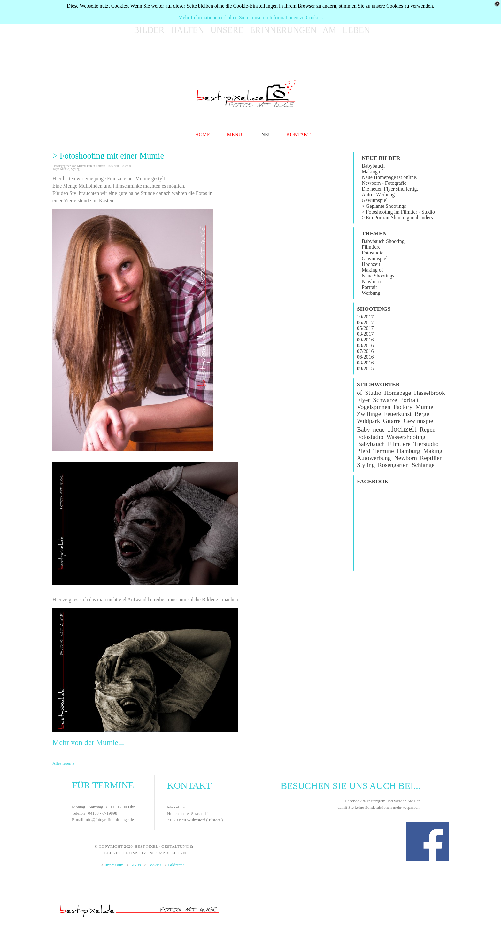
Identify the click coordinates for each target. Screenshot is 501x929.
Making (432, 451)
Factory (402, 406)
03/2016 (365, 362)
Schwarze (385, 399)
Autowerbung (374, 458)
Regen (427, 429)
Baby (363, 429)
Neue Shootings (378, 275)
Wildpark (368, 421)
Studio (373, 392)
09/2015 (365, 368)
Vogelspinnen (373, 406)
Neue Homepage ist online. (389, 177)
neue (379, 429)
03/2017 (365, 334)
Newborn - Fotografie (384, 183)
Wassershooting (405, 436)
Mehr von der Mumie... (88, 742)
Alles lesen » (63, 763)
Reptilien (431, 458)
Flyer (363, 399)
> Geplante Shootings (384, 206)
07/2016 (365, 351)
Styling (75, 169)
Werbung (371, 293)
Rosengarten (393, 465)
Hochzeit (371, 264)
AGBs (135, 865)
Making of (372, 171)
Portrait (369, 287)
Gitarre (392, 421)
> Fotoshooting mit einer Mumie (108, 155)
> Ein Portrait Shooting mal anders (397, 217)
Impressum (113, 865)
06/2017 (365, 322)
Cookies (154, 865)
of (359, 392)
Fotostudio (372, 252)
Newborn (371, 281)
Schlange (423, 465)
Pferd (363, 451)
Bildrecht (176, 865)
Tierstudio (426, 444)
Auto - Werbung (378, 194)
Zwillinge (369, 413)
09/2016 (365, 339)
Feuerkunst (398, 413)
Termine (383, 451)
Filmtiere (371, 247)
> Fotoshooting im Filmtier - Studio (398, 212)
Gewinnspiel (375, 200)
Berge (421, 413)
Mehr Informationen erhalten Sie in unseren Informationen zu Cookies (250, 17)
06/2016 (365, 357)
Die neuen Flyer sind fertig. (390, 188)
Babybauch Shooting (383, 241)
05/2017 (365, 328)
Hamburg (408, 451)
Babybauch (373, 165)
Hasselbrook (429, 392)
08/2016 (365, 345)
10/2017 (365, 316)
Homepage (397, 392)
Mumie (64, 169)
